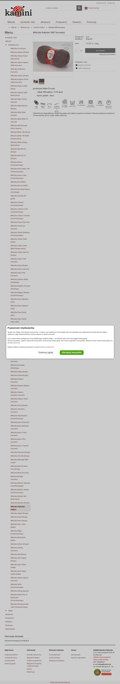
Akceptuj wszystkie (72, 352)
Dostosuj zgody (46, 352)
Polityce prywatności (46, 347)
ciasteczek (16, 343)
